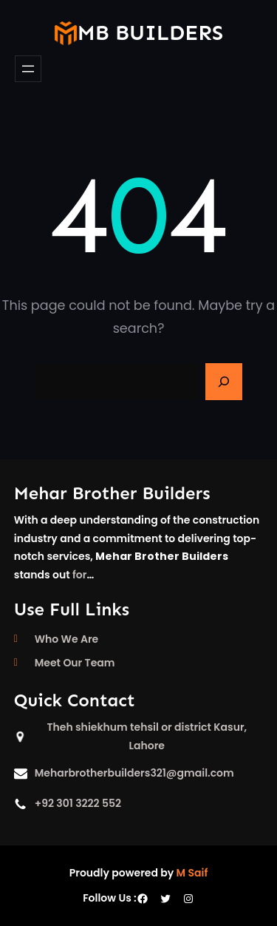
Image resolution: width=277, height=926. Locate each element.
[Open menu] (28, 68)
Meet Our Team (75, 662)
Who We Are (66, 639)
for (79, 574)
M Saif (192, 872)
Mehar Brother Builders (112, 493)
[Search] (223, 381)
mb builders (150, 33)
